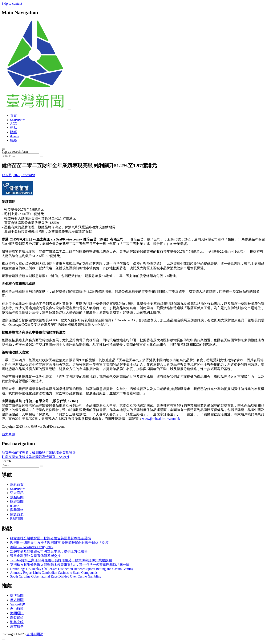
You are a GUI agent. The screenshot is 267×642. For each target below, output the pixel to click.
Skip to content (12, 3)
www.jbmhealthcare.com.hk (161, 418)
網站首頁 (17, 484)
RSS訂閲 (16, 518)
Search (6, 461)
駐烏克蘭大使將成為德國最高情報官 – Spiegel (35, 457)
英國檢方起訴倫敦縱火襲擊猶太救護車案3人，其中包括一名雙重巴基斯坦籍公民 (70, 564)
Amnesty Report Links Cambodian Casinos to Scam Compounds (54, 572)
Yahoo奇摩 (17, 604)
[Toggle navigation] (69, 109)
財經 (13, 132)
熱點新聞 (17, 497)
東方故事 (17, 626)
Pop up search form (15, 151)
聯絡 (13, 140)
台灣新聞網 (34, 634)
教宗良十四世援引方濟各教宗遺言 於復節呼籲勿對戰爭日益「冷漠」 (61, 542)
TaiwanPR (28, 175)
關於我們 (17, 514)
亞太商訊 (8, 434)
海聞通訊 (17, 613)
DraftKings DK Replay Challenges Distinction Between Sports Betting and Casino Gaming (71, 569)
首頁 (13, 115)
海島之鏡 (17, 622)
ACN (13, 123)
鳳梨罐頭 (17, 617)
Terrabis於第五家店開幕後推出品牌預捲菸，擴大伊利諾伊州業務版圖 (61, 560)
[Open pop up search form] (3, 149)
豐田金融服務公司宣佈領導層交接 (35, 556)
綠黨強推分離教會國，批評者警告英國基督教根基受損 (50, 538)
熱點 (13, 127)
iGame (14, 136)
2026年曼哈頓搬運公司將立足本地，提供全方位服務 (49, 551)
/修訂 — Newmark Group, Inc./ (31, 547)
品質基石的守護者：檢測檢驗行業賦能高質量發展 (39, 452)
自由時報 (17, 608)
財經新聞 (17, 501)
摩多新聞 (17, 600)
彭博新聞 (17, 595)
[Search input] (20, 156)
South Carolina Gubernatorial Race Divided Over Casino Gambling (55, 576)
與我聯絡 (17, 510)
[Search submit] (41, 156)
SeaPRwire (17, 120)
